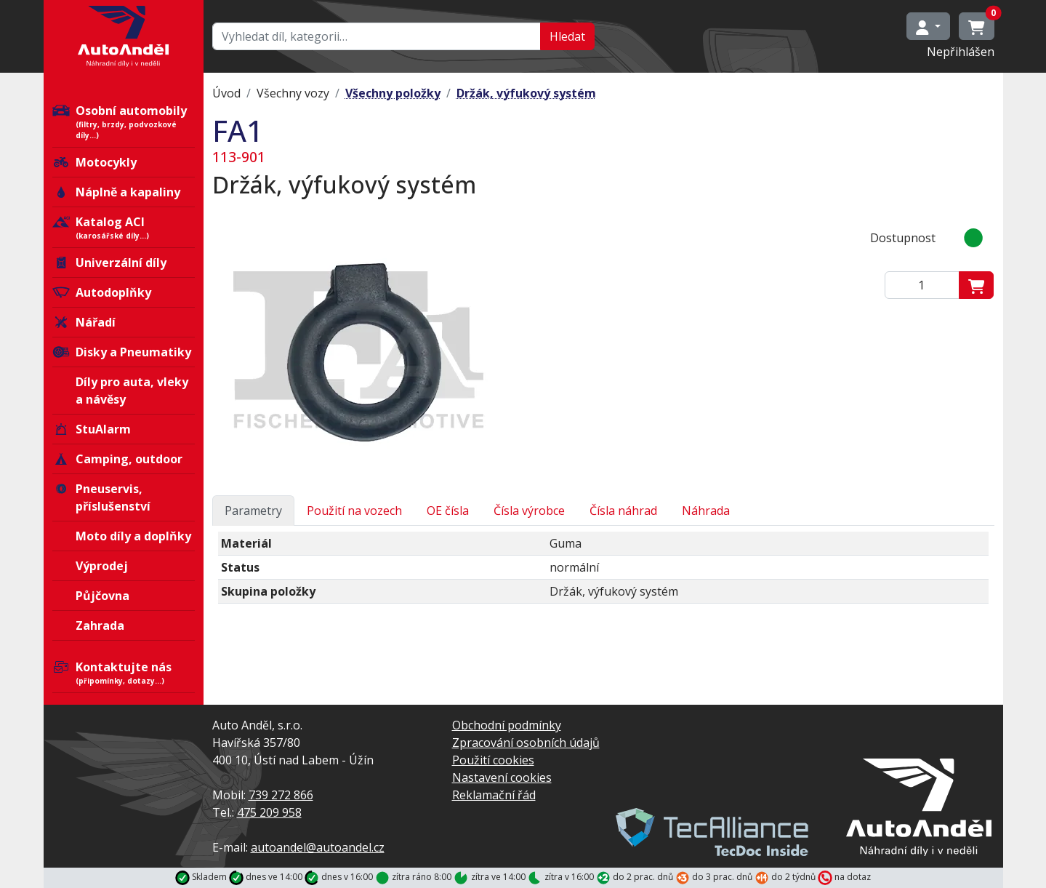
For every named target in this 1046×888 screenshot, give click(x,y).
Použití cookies (493, 760)
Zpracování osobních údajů (526, 743)
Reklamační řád (494, 795)
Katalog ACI (123, 227)
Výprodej (102, 566)
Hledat (567, 36)
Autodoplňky (101, 292)
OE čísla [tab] (448, 511)
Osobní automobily (123, 122)
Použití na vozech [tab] (354, 511)
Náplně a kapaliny (116, 192)
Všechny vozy (293, 93)
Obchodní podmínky (506, 725)
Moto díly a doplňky (133, 536)
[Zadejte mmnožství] (922, 285)
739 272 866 (281, 795)
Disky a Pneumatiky (121, 352)
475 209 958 (269, 812)
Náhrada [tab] (706, 511)
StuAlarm (91, 429)
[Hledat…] (376, 36)
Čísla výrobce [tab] (529, 511)
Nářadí (84, 322)
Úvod (226, 93)
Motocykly (94, 162)
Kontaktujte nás (123, 673)
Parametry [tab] (253, 511)
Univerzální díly (109, 263)
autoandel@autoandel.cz (318, 847)
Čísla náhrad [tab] (623, 511)
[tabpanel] (603, 573)
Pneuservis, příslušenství (101, 497)
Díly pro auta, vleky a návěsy (132, 390)
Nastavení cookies (502, 777)
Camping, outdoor (117, 459)
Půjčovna (102, 596)
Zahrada (100, 625)
